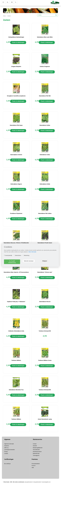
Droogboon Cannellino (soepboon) (16, 96)
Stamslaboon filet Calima (44, 213)
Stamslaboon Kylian (44, 125)
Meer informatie (32, 251)
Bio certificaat (7, 463)
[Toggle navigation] (3, 2)
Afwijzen (44, 261)
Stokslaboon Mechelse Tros (16, 389)
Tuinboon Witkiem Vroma (44, 360)
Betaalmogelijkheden (37, 447)
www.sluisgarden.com (46, 481)
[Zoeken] (7, 2)
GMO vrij (6, 447)
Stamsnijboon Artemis (16, 154)
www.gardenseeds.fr (37, 481)
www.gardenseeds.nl (29, 481)
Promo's (33, 465)
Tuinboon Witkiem (16, 360)
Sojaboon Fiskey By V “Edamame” (16, 301)
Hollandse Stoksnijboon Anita (16, 331)
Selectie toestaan (29, 261)
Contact (34, 443)
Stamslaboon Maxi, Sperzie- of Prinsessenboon (16, 272)
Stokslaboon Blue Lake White (45, 37)
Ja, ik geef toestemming (12, 261)
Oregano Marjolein (16, 66)
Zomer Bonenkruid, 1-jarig (45, 419)
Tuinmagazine (36, 455)
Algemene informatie (9, 443)
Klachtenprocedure (37, 451)
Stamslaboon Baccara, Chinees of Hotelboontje (16, 242)
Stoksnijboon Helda (45, 184)
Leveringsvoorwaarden (9, 449)
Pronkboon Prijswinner (16, 213)
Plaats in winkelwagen (18, 42)
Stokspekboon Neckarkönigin (16, 37)
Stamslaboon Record (44, 301)
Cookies (6, 453)
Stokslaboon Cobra (45, 154)
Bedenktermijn (36, 453)
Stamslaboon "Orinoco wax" (44, 272)
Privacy (6, 451)
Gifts (33, 467)
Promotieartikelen (36, 463)
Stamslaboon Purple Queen (45, 242)
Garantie (35, 445)
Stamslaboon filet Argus (16, 125)
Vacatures (6, 445)
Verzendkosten (36, 449)
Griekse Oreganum (45, 66)
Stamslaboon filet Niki (45, 96)
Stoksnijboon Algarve (16, 184)
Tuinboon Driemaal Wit (45, 331)
